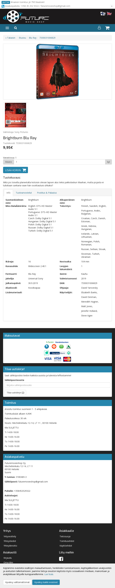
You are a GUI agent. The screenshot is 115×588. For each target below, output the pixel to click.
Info (8, 192)
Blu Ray (32, 37)
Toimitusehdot (67, 541)
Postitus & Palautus (47, 192)
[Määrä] (59, 162)
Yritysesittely (10, 536)
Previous (8, 71)
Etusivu (22, 37)
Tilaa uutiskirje (14, 392)
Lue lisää (48, 574)
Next (106, 71)
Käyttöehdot (66, 545)
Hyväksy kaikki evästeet (46, 582)
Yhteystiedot (10, 541)
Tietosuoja (65, 536)
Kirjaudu (8, 557)
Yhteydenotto (10, 545)
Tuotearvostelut (24, 192)
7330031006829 (47, 37)
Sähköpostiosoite (14, 380)
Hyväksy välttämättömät (17, 582)
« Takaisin (10, 37)
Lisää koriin (13, 170)
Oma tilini (8, 562)
